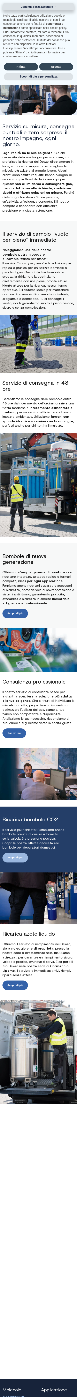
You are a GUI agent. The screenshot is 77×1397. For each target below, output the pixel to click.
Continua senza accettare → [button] (38, 6)
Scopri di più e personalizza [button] (38, 76)
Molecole (11, 1389)
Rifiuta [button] (20, 66)
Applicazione (54, 1389)
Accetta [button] (56, 66)
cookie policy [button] (58, 28)
